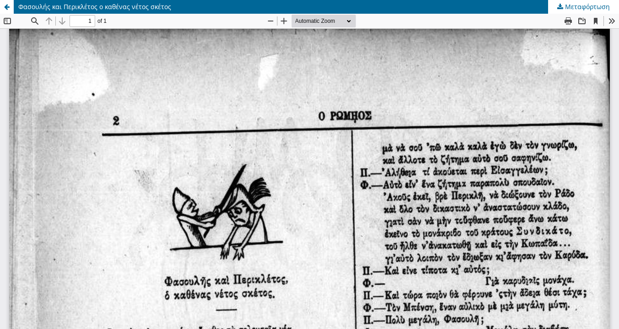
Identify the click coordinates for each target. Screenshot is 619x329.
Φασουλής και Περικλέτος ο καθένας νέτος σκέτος (94, 6)
